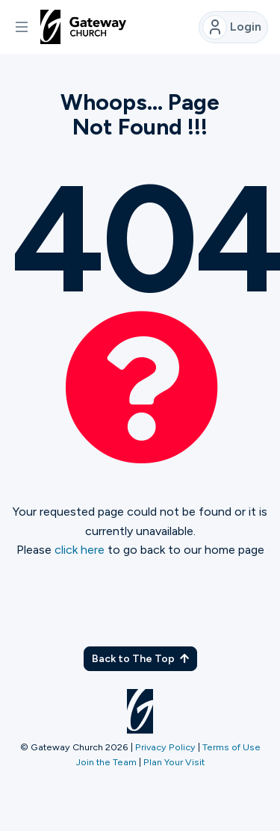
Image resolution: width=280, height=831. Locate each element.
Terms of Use (231, 747)
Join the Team (106, 761)
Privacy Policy (165, 747)
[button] (21, 27)
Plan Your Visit (174, 761)
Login (231, 27)
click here (80, 550)
